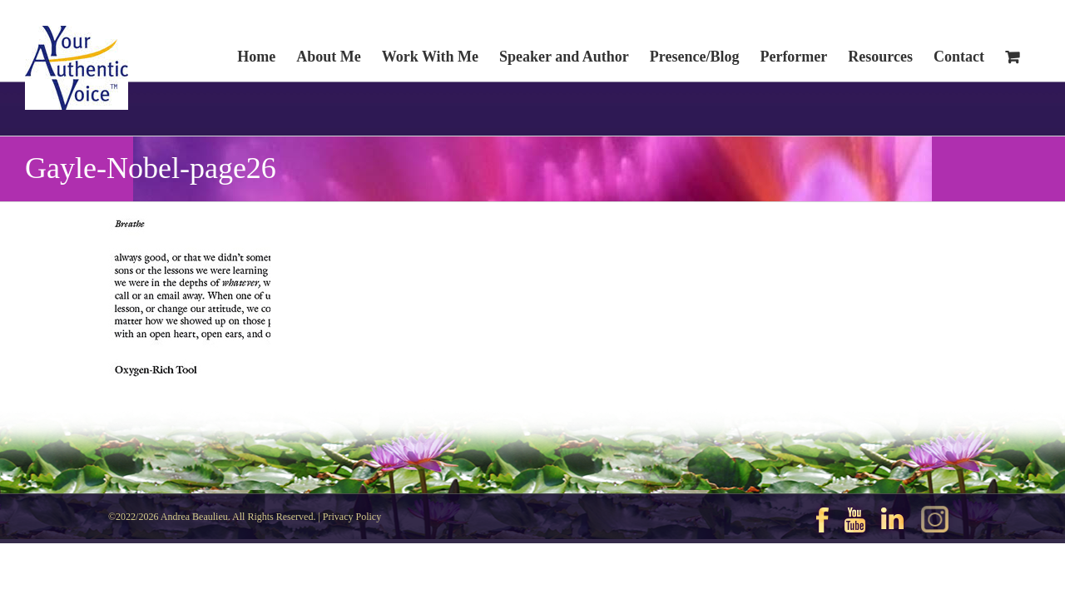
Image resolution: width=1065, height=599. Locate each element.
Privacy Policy (352, 516)
